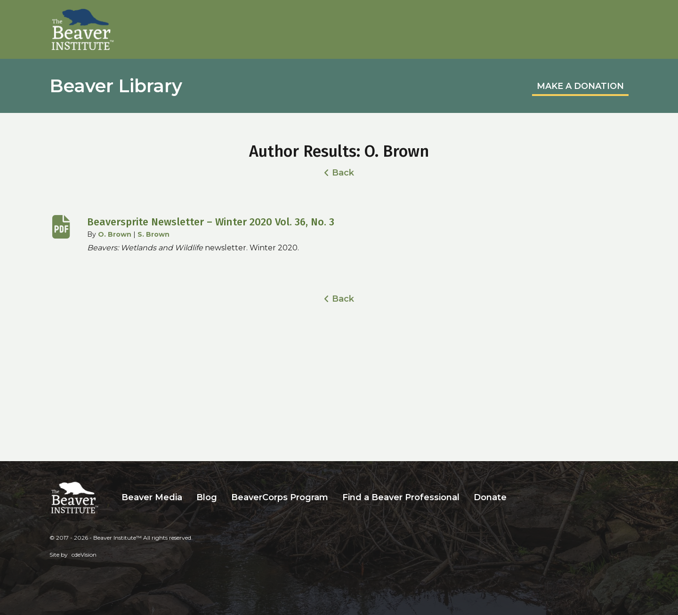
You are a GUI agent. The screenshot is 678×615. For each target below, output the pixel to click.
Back (343, 173)
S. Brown (153, 234)
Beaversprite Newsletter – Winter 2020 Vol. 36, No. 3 (210, 222)
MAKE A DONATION (580, 86)
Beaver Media (151, 497)
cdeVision (84, 554)
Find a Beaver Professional (401, 497)
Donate (490, 497)
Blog (206, 497)
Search (521, 498)
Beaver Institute (82, 29)
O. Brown (114, 234)
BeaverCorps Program (279, 497)
